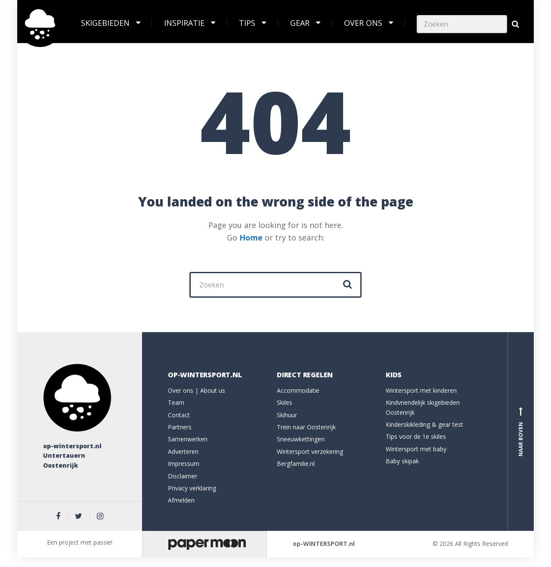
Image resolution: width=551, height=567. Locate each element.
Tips (247, 23)
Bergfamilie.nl (296, 463)
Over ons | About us (196, 390)
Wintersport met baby (416, 449)
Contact (179, 415)
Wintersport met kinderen (421, 390)
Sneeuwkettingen (301, 439)
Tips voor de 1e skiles (416, 436)
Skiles (284, 402)
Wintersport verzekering (310, 451)
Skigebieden (105, 23)
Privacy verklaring (192, 488)
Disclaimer (182, 476)
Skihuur (287, 415)
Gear (300, 23)
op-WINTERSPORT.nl (324, 543)
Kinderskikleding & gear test (424, 424)
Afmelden (181, 500)
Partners (180, 427)
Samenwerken (187, 439)
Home (251, 237)
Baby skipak (402, 461)
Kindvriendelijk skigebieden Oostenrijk (423, 407)
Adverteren (183, 451)
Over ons (363, 23)
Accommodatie (298, 390)
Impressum (183, 463)
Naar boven (521, 431)
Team (176, 402)
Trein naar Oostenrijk (306, 427)
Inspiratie (184, 23)
